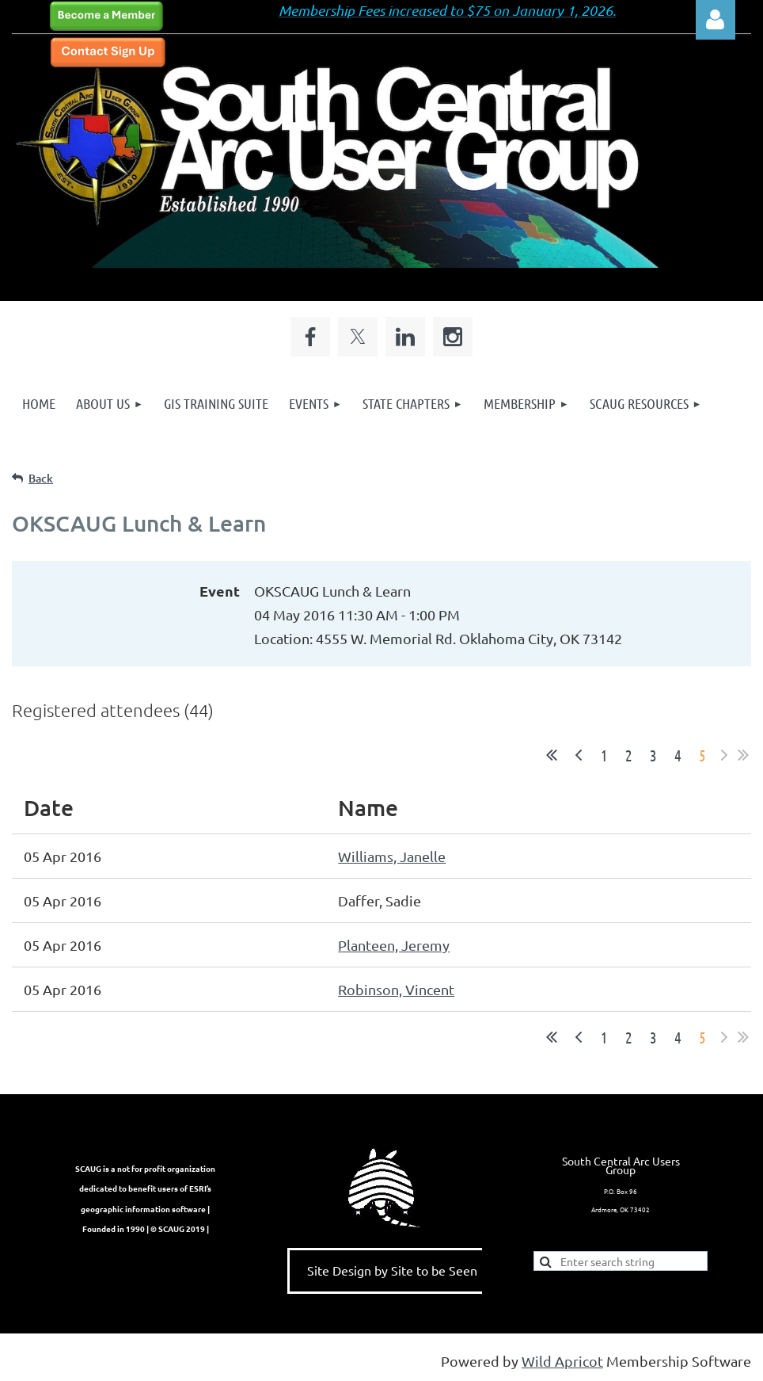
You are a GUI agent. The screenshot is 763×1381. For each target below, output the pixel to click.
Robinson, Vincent (396, 989)
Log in (715, 20)
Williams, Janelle (392, 856)
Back (40, 478)
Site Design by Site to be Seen (392, 1270)
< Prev (578, 755)
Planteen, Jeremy (394, 945)
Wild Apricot (562, 1360)
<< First (552, 755)
